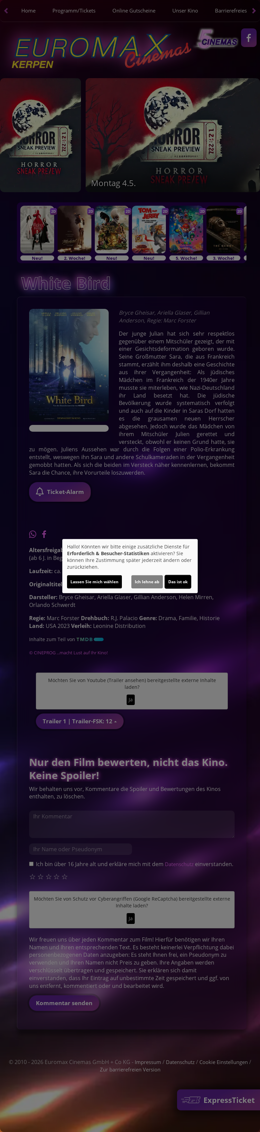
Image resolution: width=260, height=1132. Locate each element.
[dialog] (130, 566)
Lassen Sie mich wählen (94, 582)
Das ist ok (178, 582)
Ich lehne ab (147, 582)
